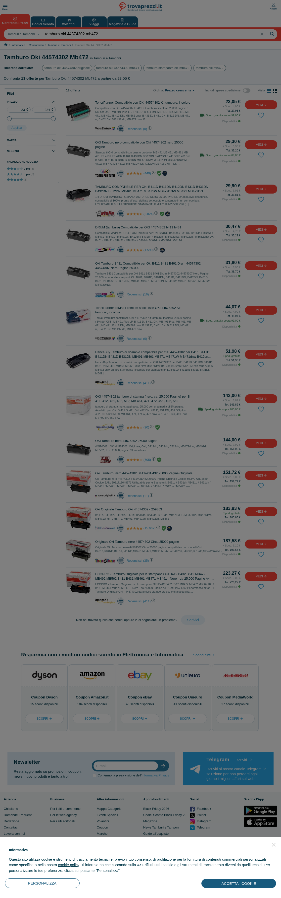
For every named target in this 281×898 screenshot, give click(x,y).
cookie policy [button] (68, 865)
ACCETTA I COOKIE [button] (239, 883)
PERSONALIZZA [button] (42, 883)
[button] (274, 844)
